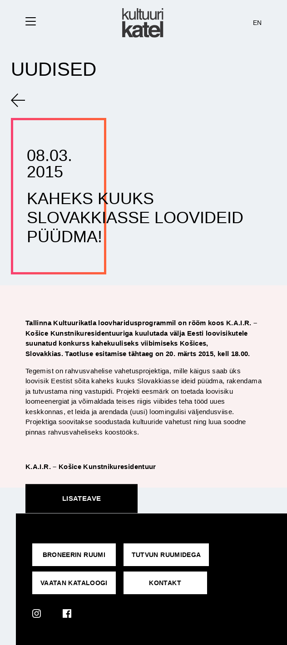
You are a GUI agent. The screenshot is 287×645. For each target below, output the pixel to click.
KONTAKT (165, 582)
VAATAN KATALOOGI (74, 582)
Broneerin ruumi (74, 554)
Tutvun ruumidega (166, 554)
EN (257, 22)
